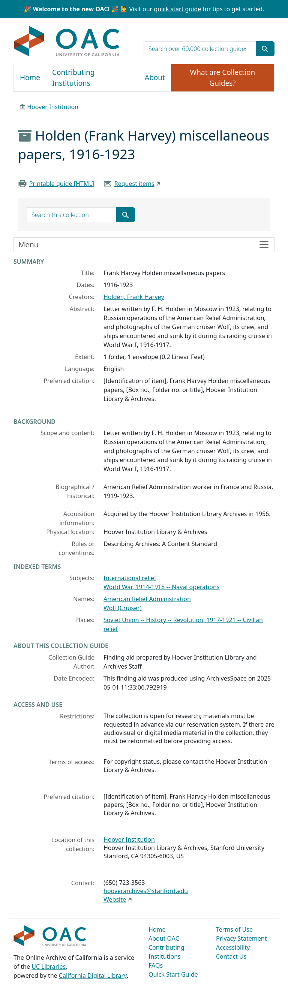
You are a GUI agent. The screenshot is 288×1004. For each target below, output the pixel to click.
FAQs (155, 965)
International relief (130, 578)
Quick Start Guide (173, 974)
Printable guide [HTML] (61, 184)
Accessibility (233, 947)
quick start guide (177, 9)
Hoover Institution (52, 107)
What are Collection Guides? (222, 77)
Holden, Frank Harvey (134, 297)
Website (115, 899)
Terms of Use (234, 929)
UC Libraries (49, 966)
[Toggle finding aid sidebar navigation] (144, 244)
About (155, 77)
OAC (67, 41)
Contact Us (231, 956)
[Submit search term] (265, 48)
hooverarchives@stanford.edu (146, 891)
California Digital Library (93, 975)
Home (30, 77)
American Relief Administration (147, 599)
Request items (134, 184)
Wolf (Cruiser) (123, 608)
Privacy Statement (241, 938)
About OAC (163, 938)
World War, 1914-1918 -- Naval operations (161, 587)
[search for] (200, 48)
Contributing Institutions (73, 77)
